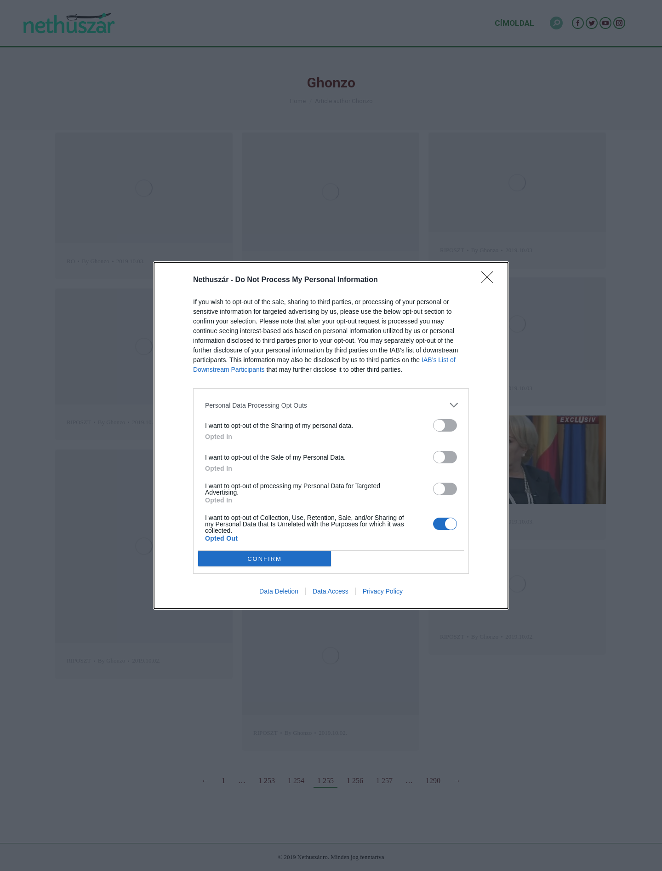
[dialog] (331, 435)
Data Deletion (278, 591)
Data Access (330, 591)
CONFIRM (264, 558)
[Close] (490, 280)
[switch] (445, 425)
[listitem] (331, 405)
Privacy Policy (383, 591)
